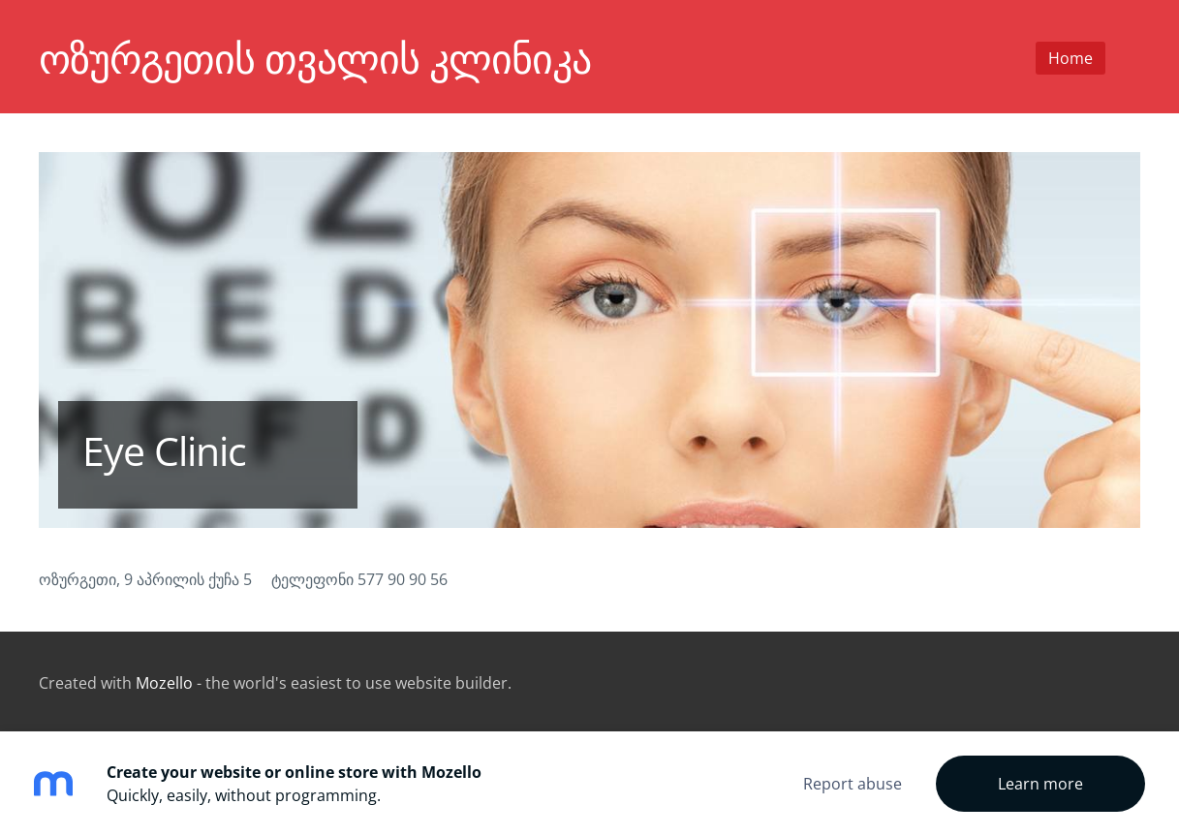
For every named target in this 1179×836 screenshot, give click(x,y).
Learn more (1040, 783)
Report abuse (852, 783)
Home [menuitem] (1070, 58)
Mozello (164, 683)
